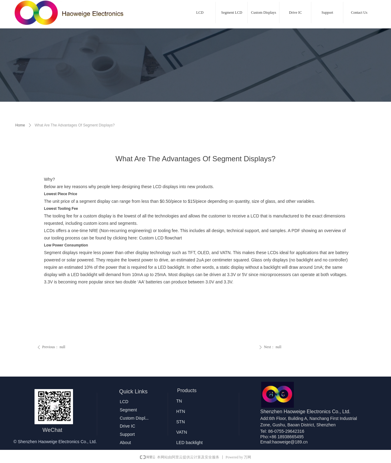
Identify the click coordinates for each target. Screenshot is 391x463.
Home (20, 125)
